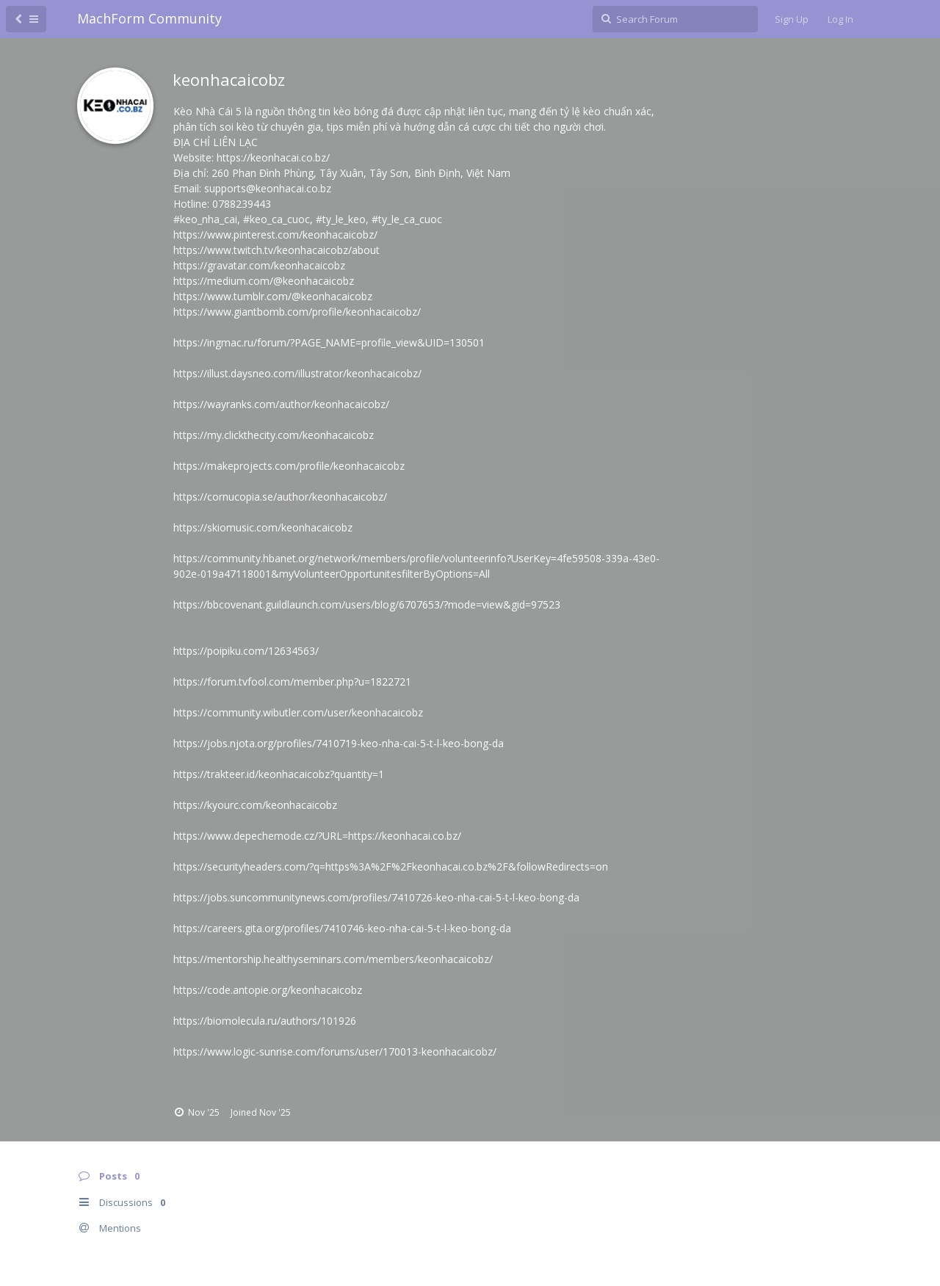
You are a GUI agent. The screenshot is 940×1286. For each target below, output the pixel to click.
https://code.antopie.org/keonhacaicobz (267, 990)
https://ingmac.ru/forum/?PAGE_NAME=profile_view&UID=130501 (329, 342)
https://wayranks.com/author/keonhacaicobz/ (281, 404)
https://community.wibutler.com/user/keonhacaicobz (298, 712)
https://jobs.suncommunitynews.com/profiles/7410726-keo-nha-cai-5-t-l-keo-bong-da (376, 897)
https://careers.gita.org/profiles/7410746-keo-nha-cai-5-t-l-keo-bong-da (342, 928)
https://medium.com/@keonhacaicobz (263, 281)
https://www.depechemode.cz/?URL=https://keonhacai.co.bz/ (317, 836)
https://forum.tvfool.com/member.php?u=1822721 (292, 682)
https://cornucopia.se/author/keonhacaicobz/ (280, 497)
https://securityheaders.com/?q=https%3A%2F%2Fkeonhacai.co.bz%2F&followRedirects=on (390, 866)
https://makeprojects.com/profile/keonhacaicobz (289, 466)
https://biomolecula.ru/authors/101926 (264, 1021)
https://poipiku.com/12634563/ (246, 651)
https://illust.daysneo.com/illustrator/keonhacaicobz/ (297, 373)
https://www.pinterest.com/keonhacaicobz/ (275, 234)
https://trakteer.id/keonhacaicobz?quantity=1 (278, 774)
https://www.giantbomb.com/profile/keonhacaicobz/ (297, 312)
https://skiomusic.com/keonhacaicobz (262, 527)
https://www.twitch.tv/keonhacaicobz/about (276, 250)
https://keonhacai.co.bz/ (273, 157)
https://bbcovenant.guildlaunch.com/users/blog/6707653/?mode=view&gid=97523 (366, 604)
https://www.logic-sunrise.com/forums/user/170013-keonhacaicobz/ (334, 1051)
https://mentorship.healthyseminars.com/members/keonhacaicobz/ (333, 959)
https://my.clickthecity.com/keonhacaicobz (273, 435)
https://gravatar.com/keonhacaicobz (259, 265)
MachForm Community (149, 18)
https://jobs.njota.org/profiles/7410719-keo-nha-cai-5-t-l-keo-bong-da (338, 743)
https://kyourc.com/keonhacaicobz (255, 805)
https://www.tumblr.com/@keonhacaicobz (272, 296)
